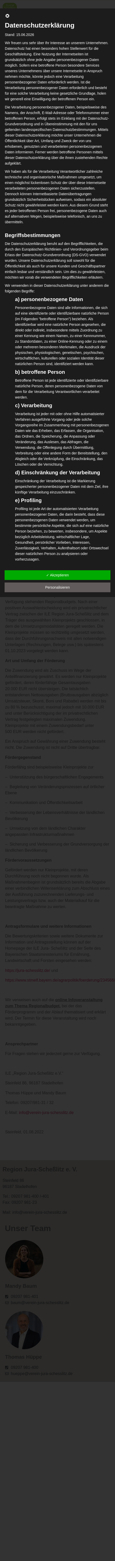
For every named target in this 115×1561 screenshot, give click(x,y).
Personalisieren (57, 587)
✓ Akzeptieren (57, 575)
